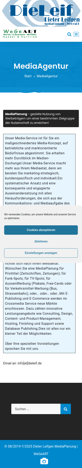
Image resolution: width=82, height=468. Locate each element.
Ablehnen (40, 241)
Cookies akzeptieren (41, 230)
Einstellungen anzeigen (41, 253)
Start (27, 76)
